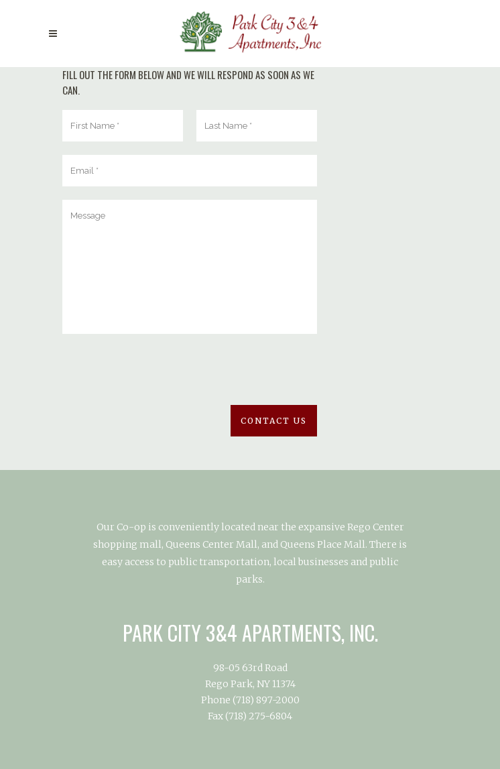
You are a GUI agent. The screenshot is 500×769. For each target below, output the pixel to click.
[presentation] (164, 379)
